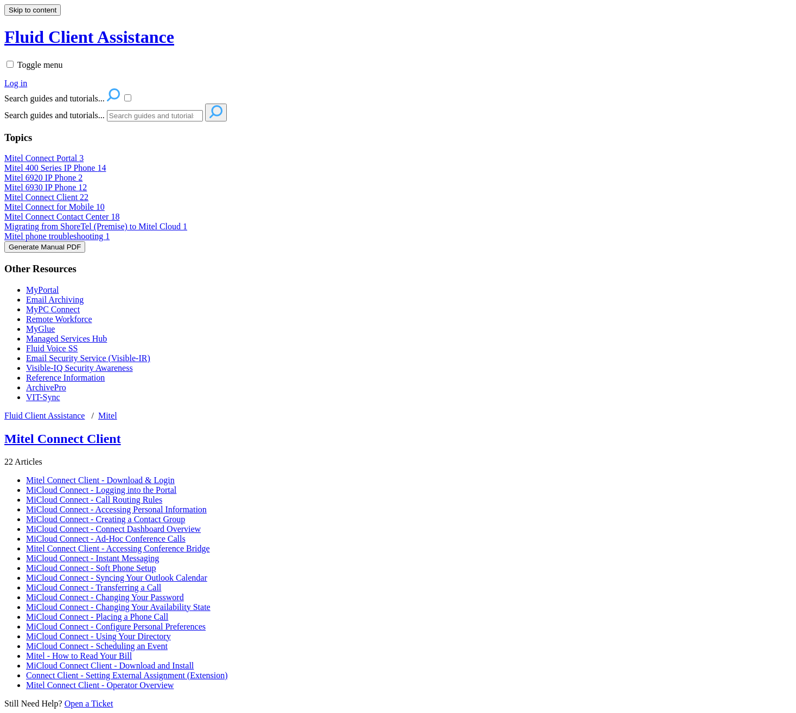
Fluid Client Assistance (44, 415)
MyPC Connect (53, 309)
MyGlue (40, 328)
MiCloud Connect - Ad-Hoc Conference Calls (106, 538)
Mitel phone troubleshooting (57, 236)
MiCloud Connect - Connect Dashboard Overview (113, 529)
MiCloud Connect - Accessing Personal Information (116, 509)
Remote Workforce (59, 319)
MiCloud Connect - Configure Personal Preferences (116, 626)
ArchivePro (46, 387)
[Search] (155, 115)
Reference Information (65, 377)
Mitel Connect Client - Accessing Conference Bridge (118, 548)
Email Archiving (55, 299)
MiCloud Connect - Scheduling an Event (97, 646)
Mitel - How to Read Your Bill (79, 655)
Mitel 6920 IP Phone (43, 177)
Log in (15, 83)
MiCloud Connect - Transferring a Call (93, 587)
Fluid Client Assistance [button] (89, 37)
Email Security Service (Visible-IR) (88, 358)
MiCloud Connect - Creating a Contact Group (105, 519)
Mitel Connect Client (46, 197)
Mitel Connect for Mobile (54, 206)
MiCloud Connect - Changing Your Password (105, 597)
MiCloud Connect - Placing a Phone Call (97, 616)
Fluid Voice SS (52, 348)
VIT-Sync (43, 397)
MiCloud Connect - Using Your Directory (98, 636)
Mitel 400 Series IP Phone (55, 167)
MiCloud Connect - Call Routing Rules (94, 499)
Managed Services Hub (66, 338)
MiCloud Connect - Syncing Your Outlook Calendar (116, 577)
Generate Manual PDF (45, 247)
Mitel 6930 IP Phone (45, 187)
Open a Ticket (89, 703)
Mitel (107, 415)
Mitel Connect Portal (44, 158)
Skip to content (32, 10)
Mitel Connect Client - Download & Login (100, 480)
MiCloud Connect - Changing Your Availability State (118, 607)
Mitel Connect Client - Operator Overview (100, 685)
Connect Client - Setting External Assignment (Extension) (127, 675)
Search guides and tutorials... (54, 115)
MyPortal (42, 289)
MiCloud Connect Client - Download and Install (110, 665)
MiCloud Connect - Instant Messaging (92, 558)
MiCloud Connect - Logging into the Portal (101, 489)
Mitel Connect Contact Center (61, 216)
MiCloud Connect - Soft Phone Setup (91, 568)
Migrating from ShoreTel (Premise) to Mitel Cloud (95, 226)
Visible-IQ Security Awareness (79, 367)
